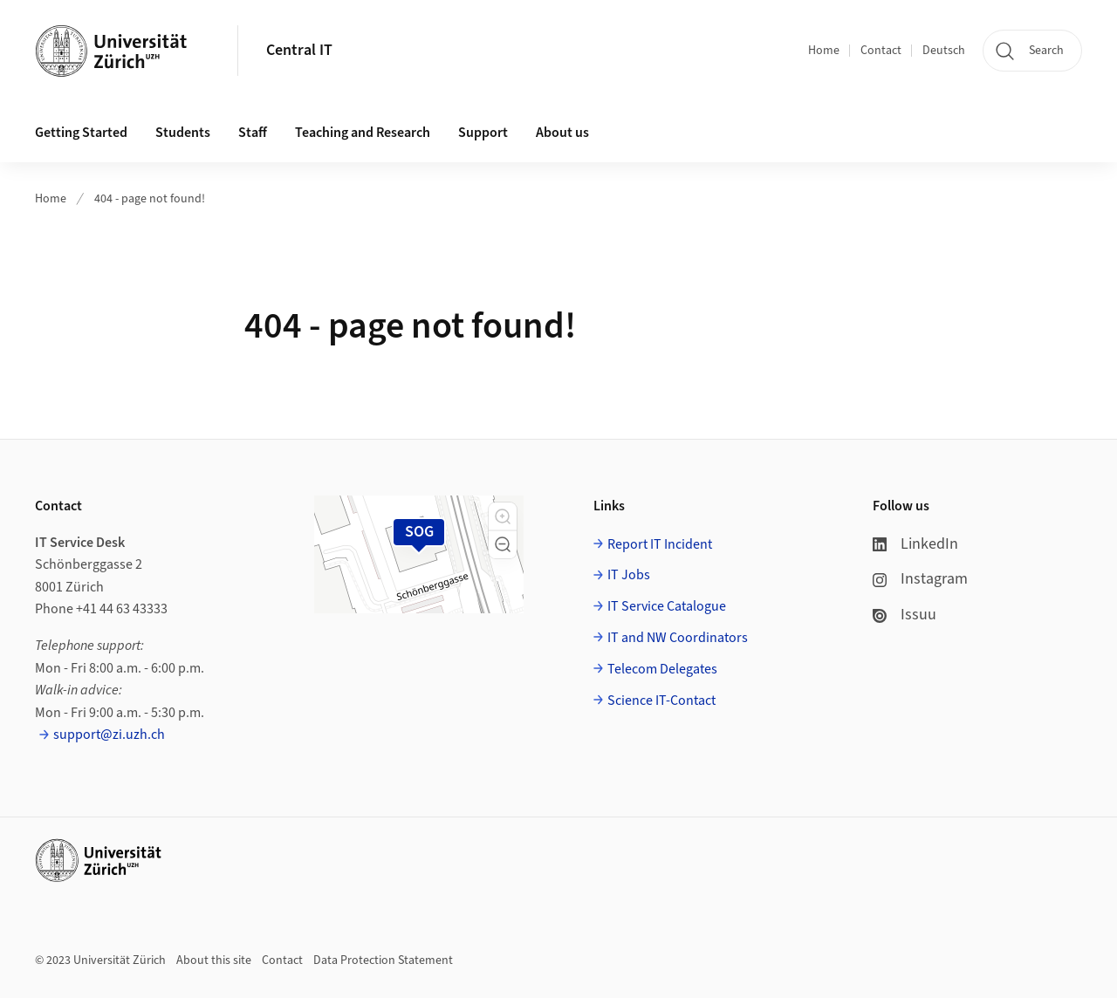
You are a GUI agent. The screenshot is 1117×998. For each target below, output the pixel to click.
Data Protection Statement (383, 960)
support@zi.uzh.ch (109, 734)
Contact (880, 50)
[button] (503, 516)
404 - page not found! (149, 199)
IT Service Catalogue (666, 606)
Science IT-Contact (661, 700)
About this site (213, 960)
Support (483, 132)
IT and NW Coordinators (677, 637)
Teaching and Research (362, 132)
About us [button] (562, 132)
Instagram (920, 579)
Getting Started (81, 132)
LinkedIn (915, 544)
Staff (252, 132)
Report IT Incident (659, 544)
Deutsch (943, 50)
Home (823, 50)
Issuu (904, 614)
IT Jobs (628, 574)
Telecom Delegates (662, 669)
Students (182, 132)
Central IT (299, 50)
